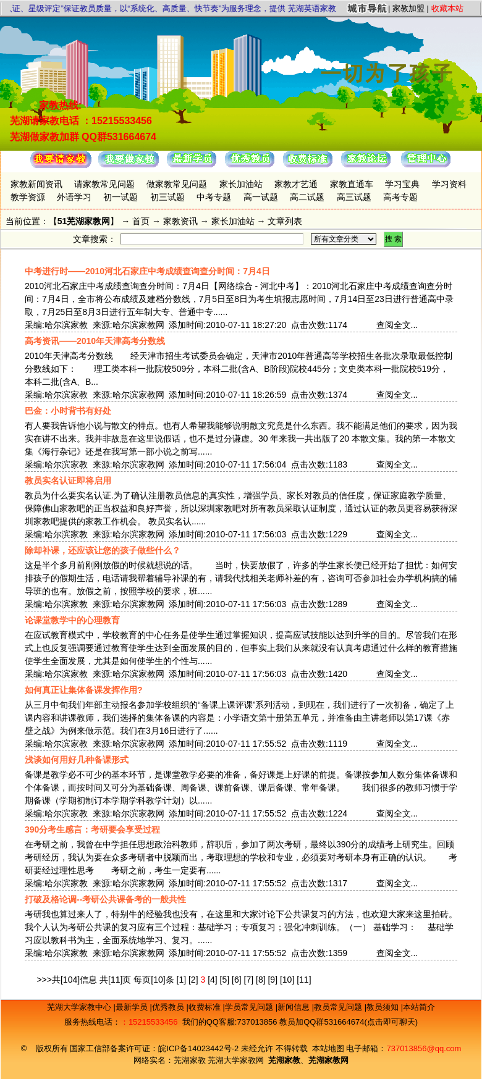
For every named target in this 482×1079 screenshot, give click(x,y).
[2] (193, 980)
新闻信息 (294, 1007)
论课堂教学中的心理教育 (72, 620)
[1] (182, 980)
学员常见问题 (250, 1007)
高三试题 (354, 197)
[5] (225, 980)
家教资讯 (180, 221)
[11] (304, 980)
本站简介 (419, 1007)
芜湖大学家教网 (236, 1060)
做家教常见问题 (176, 184)
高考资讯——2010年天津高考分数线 (95, 341)
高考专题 (400, 197)
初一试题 (120, 197)
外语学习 (74, 197)
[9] (272, 980)
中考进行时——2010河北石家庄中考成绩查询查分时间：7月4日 (147, 271)
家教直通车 (351, 184)
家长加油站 (241, 184)
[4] (213, 980)
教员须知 (383, 1007)
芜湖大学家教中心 (80, 1007)
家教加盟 (408, 8)
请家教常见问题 (104, 184)
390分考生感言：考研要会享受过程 (92, 829)
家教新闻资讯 (36, 184)
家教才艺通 (296, 184)
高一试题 (260, 197)
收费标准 (205, 1007)
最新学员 (133, 1007)
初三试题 (167, 197)
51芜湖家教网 (84, 221)
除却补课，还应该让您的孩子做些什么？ (102, 550)
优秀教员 (169, 1007)
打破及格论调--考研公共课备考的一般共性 (105, 899)
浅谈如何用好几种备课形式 (77, 760)
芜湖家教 (190, 1060)
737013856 (257, 1022)
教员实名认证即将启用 (68, 480)
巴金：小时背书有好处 (68, 411)
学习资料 (449, 184)
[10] (287, 980)
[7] (249, 980)
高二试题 (307, 197)
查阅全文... (397, 325)
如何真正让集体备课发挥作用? (84, 690)
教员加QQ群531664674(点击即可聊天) (348, 1022)
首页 (141, 221)
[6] (237, 980)
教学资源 (28, 197)
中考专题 (214, 197)
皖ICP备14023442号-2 (199, 1048)
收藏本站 (447, 8)
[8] (261, 980)
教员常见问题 (339, 1007)
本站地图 (328, 1048)
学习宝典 (402, 184)
